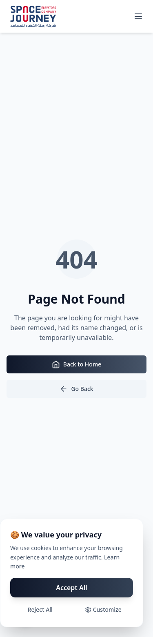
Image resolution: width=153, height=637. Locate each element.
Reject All (40, 609)
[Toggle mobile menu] (138, 16)
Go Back (76, 389)
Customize (103, 609)
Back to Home (76, 364)
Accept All (71, 587)
